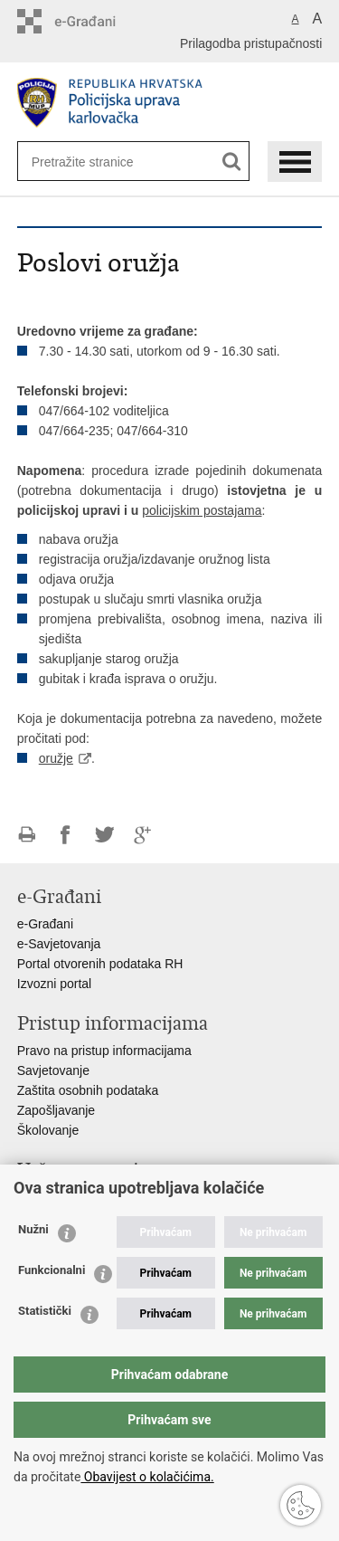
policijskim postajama (201, 510)
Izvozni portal (54, 983)
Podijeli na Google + (143, 834)
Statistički (44, 1310)
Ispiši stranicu (26, 834)
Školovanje (48, 1130)
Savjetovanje (53, 1070)
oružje (56, 758)
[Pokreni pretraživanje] (231, 161)
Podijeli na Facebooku (65, 834)
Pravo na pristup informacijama (104, 1050)
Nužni (33, 1229)
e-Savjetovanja (59, 944)
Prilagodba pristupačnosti (251, 43)
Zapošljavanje (56, 1110)
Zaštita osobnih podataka (87, 1090)
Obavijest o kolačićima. (146, 1477)
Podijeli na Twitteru (104, 834)
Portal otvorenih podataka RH (100, 963)
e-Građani (45, 924)
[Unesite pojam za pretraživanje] (90, 161)
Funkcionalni (51, 1270)
